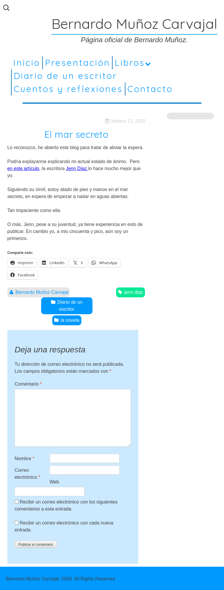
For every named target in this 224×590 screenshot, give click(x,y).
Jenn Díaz (77, 168)
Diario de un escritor (65, 75)
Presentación (77, 62)
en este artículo (24, 168)
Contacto (150, 88)
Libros (130, 62)
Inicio (26, 62)
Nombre (24, 458)
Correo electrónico (27, 474)
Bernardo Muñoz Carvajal (41, 292)
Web (54, 481)
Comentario (28, 383)
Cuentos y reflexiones (68, 88)
